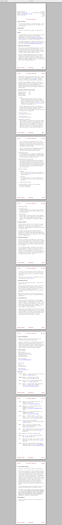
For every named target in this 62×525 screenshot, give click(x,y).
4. (17, 237)
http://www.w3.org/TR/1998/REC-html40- (35, 408)
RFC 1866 (30, 381)
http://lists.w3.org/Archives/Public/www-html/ (33, 43)
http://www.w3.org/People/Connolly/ (24, 359)
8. (17, 349)
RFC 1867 (26, 436)
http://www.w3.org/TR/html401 (33, 413)
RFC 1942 (34, 433)
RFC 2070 (23, 39)
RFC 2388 (32, 378)
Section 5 (30, 173)
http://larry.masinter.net (23, 369)
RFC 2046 (40, 430)
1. (17, 45)
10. (18, 466)
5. (17, 280)
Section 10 (32, 278)
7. (17, 336)
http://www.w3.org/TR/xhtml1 (38, 445)
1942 (19, 39)
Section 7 (23, 117)
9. (17, 371)
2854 (26, 12)
